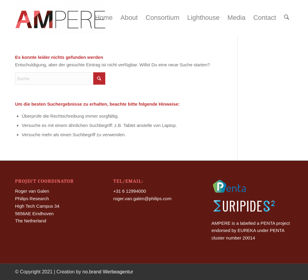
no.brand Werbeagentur (107, 271)
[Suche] (286, 17)
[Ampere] (60, 17)
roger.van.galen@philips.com (142, 198)
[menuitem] (104, 17)
